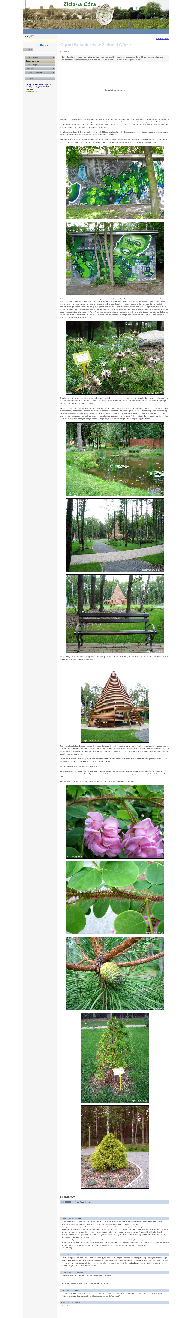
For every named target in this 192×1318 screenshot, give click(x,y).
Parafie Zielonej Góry (35, 72)
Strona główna (32, 57)
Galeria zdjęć (32, 65)
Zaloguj (30, 78)
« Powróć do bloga (162, 39)
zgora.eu (45, 45)
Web (37, 45)
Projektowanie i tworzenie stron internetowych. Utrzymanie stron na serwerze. (39, 87)
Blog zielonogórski (32, 61)
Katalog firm (31, 68)
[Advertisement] (117, 31)
